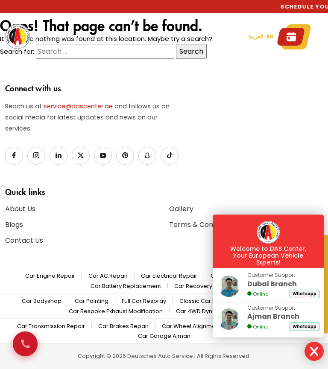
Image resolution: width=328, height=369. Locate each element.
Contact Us (24, 240)
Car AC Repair (108, 276)
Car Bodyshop (42, 301)
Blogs (14, 225)
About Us (20, 209)
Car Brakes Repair (123, 326)
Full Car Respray (144, 301)
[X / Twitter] (81, 156)
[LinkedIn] (58, 156)
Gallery (181, 209)
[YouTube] (103, 156)
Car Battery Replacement (126, 286)
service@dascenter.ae (78, 106)
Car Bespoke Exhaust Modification (116, 311)
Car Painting (91, 301)
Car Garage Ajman (164, 336)
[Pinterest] (125, 156)
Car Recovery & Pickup (205, 286)
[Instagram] (36, 156)
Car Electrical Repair (169, 276)
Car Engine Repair (50, 276)
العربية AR (261, 36)
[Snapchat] (147, 156)
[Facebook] (14, 156)
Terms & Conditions (202, 225)
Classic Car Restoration (211, 301)
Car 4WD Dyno (196, 311)
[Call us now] (25, 343)
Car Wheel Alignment (191, 326)
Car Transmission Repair (51, 326)
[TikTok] (170, 156)
